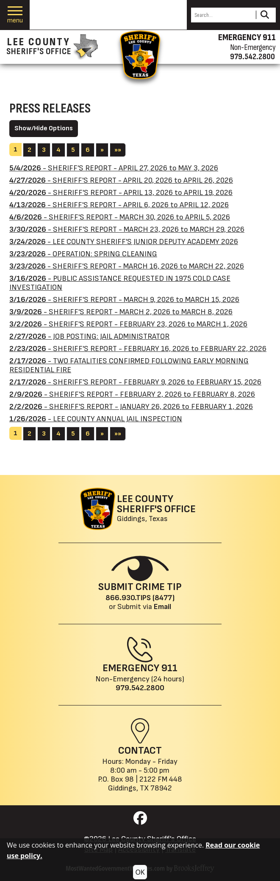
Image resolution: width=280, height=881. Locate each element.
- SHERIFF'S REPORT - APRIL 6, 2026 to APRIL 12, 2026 (119, 204)
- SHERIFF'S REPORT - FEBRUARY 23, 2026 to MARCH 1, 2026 (128, 324)
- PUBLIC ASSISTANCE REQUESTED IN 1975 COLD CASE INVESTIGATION (119, 283)
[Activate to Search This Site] (264, 15)
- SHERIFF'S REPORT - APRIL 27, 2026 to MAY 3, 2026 (113, 168)
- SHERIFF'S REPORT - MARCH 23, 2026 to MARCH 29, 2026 (126, 229)
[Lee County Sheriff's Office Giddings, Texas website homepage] (138, 509)
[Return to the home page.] (140, 54)
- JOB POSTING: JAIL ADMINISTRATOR (89, 336)
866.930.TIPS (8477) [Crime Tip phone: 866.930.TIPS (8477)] (140, 597)
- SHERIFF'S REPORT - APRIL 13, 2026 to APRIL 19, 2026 (121, 192)
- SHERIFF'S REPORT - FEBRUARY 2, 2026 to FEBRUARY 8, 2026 (132, 394)
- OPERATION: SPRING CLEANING (83, 254)
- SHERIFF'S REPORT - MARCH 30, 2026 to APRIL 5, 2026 (119, 217)
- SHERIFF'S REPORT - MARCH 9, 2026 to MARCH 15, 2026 (124, 299)
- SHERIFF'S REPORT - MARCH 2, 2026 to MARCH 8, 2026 (121, 311)
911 (169, 668)
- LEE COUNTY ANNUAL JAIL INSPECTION (95, 418)
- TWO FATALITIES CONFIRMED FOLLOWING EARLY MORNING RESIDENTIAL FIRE (129, 365)
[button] (15, 15)
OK (139, 872)
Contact (140, 750)
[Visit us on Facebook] (140, 820)
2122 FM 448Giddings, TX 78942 (145, 784)
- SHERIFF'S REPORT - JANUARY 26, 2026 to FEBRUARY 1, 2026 (131, 406)
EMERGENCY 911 (247, 38)
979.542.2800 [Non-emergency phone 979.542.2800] (252, 56)
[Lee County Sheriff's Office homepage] (52, 47)
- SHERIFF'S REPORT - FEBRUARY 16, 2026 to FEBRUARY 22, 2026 (137, 348)
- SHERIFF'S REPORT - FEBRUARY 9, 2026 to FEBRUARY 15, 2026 (135, 382)
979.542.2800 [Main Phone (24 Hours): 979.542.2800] (140, 687)
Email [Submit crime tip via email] (162, 606)
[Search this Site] (222, 15)
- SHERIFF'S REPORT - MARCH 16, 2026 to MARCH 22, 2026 (126, 266)
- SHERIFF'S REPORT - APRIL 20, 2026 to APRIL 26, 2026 (121, 180)
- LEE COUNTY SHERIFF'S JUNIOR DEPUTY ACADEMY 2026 (123, 241)
